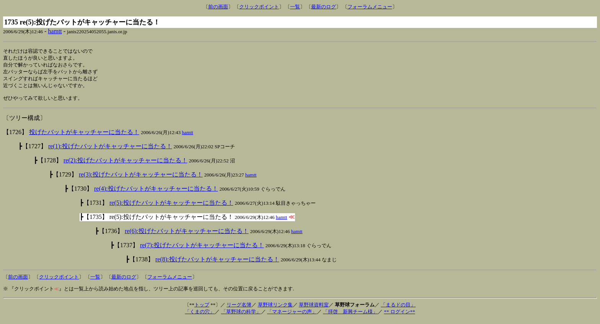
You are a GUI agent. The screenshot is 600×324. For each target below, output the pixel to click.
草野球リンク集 (275, 308)
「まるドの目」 (398, 308)
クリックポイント (259, 7)
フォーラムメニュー (369, 7)
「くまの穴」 (200, 315)
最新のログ (323, 7)
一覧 (295, 7)
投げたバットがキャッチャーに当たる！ (84, 136)
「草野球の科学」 (241, 315)
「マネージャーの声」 (292, 315)
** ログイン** (399, 315)
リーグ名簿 (239, 308)
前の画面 (218, 7)
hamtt (55, 31)
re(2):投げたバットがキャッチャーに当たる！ (126, 164)
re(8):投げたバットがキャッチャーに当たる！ (217, 263)
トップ (201, 308)
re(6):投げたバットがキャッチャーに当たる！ (187, 235)
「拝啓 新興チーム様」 (350, 315)
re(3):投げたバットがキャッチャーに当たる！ (141, 178)
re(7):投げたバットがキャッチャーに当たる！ (202, 249)
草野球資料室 (314, 308)
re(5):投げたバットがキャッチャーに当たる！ (171, 206)
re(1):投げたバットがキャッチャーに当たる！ (110, 150)
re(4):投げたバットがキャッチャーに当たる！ (156, 192)
